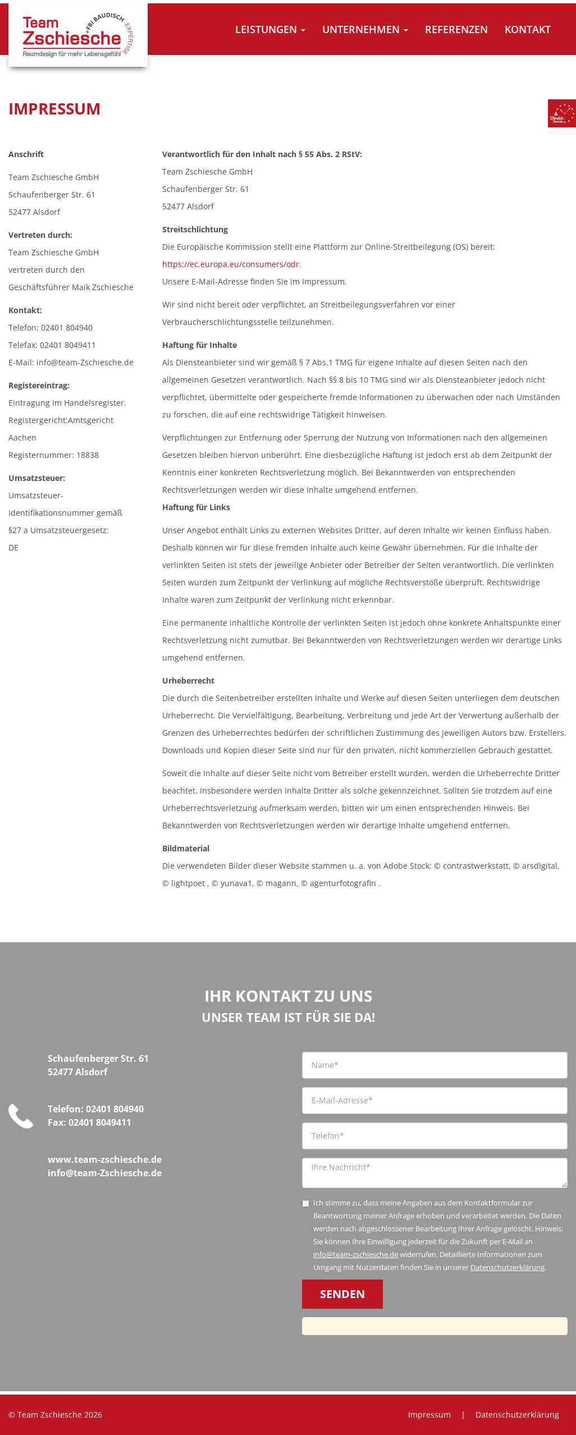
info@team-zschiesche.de (355, 1254)
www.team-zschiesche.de (105, 1159)
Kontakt (528, 29)
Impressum (429, 1414)
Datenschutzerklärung (507, 1267)
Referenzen (456, 29)
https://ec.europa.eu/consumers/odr (230, 264)
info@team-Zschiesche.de (105, 1173)
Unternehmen (365, 29)
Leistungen (270, 29)
